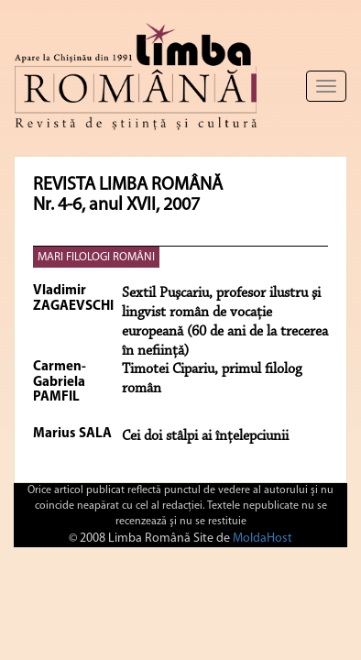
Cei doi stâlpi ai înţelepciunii (205, 436)
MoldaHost (262, 538)
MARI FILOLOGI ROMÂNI (96, 257)
